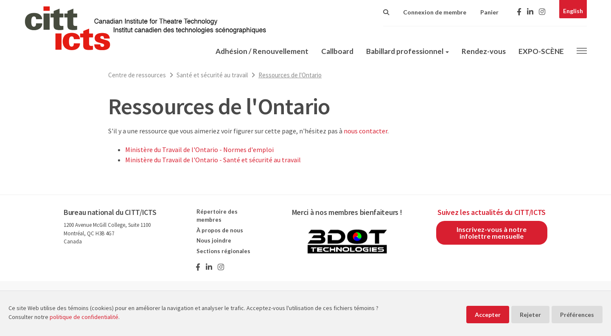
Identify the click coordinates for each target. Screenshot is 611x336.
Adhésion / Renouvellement (262, 51)
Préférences (577, 314)
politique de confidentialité (84, 317)
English (573, 10)
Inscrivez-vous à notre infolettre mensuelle (492, 232)
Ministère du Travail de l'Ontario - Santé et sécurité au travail (213, 159)
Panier (489, 12)
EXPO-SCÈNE (541, 51)
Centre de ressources (137, 75)
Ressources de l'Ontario (290, 75)
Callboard (337, 51)
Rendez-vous (484, 51)
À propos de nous (219, 230)
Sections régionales (223, 251)
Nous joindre (213, 240)
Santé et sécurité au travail (212, 75)
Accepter (488, 314)
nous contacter (365, 131)
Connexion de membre (434, 12)
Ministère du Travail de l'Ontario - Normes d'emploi (199, 149)
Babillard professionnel (407, 51)
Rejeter (530, 314)
